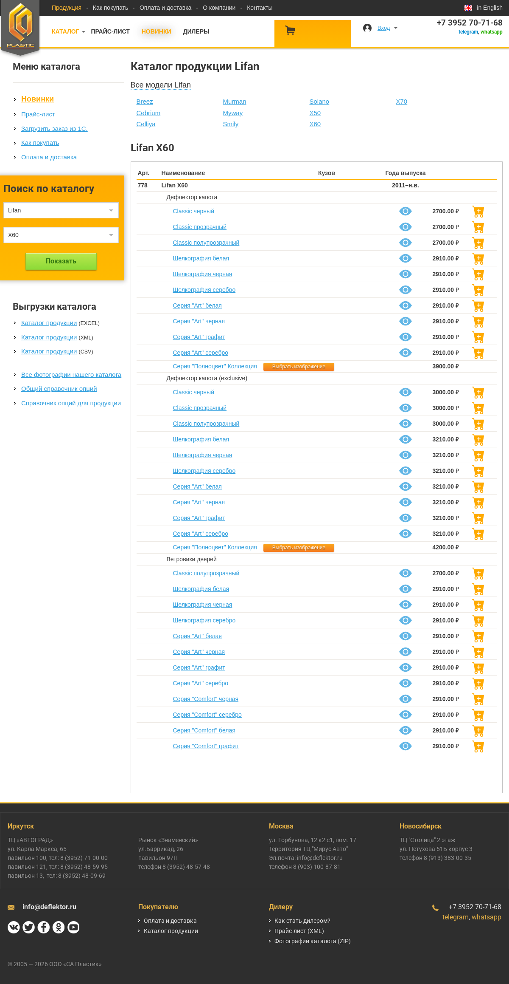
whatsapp (492, 32)
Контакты (259, 7)
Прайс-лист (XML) (299, 930)
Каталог (65, 31)
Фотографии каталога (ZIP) (312, 941)
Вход (384, 28)
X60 (315, 123)
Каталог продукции (49, 322)
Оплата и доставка (165, 7)
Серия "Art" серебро (200, 352)
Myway (233, 112)
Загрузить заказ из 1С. (54, 128)
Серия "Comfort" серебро (207, 714)
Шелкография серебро (204, 289)
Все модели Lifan (161, 85)
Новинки (156, 31)
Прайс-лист (110, 31)
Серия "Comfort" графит (206, 746)
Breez (145, 101)
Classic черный (194, 211)
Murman (234, 101)
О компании (219, 7)
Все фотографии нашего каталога (71, 374)
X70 (402, 101)
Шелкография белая (201, 258)
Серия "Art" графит (199, 337)
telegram (468, 32)
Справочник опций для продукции (71, 403)
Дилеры (196, 31)
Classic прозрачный (200, 226)
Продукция (66, 7)
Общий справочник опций (59, 388)
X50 (315, 112)
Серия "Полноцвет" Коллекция (216, 366)
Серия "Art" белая (197, 305)
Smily (231, 123)
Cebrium (149, 112)
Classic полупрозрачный (206, 242)
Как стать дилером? (302, 920)
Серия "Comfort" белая (204, 730)
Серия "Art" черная (199, 321)
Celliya (146, 123)
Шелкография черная (202, 274)
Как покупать (110, 7)
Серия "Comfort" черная (206, 699)
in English (490, 7)
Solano (320, 101)
